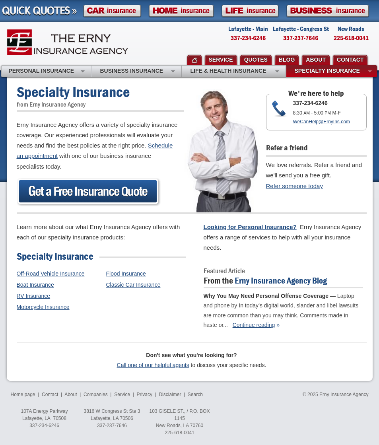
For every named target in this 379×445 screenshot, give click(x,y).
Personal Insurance (47, 71)
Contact (50, 394)
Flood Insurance (126, 273)
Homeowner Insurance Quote (181, 11)
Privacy (144, 394)
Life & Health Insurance (234, 71)
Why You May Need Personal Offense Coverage (266, 296)
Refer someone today (294, 186)
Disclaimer (170, 394)
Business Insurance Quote (327, 11)
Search (195, 394)
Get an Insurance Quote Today (89, 192)
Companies (96, 394)
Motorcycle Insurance (43, 307)
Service (122, 394)
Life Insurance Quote (250, 11)
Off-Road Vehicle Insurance (51, 273)
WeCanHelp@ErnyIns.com (321, 121)
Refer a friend (287, 147)
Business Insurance (137, 71)
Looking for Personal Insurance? (250, 226)
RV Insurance (34, 296)
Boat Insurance (35, 285)
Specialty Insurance (333, 71)
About (70, 394)
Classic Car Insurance (133, 285)
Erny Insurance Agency (67, 42)
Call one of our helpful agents (153, 365)
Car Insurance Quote (112, 11)
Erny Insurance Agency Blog (281, 280)
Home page (23, 394)
